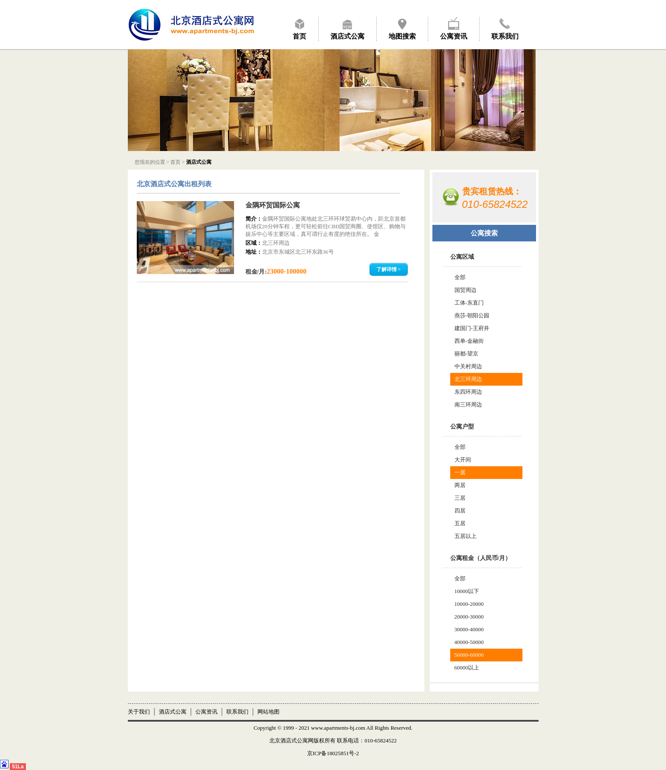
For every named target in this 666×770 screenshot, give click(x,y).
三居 (460, 498)
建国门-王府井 (471, 328)
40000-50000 (469, 642)
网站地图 (268, 711)
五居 (460, 523)
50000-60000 (469, 655)
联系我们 (505, 36)
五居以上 (465, 536)
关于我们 (139, 711)
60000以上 (467, 667)
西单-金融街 (469, 341)
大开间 (462, 459)
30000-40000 (469, 629)
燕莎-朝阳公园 (471, 315)
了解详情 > (388, 269)
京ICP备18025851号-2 (333, 753)
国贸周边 (465, 290)
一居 (460, 472)
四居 (460, 510)
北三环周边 (468, 379)
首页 (299, 36)
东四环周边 (468, 392)
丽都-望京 (466, 353)
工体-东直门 (469, 303)
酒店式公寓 (347, 36)
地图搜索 (402, 36)
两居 (460, 485)
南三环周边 (468, 404)
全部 (460, 277)
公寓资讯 (453, 36)
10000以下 (467, 591)
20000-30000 (469, 616)
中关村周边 (468, 366)
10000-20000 (469, 604)
